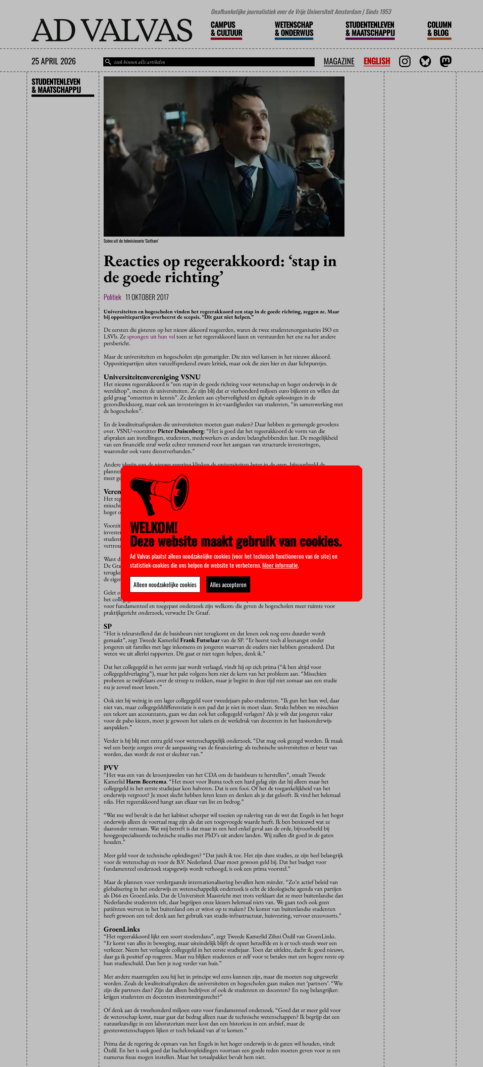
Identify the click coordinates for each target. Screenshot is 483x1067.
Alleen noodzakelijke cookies (165, 584)
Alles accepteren (228, 584)
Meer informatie (280, 565)
